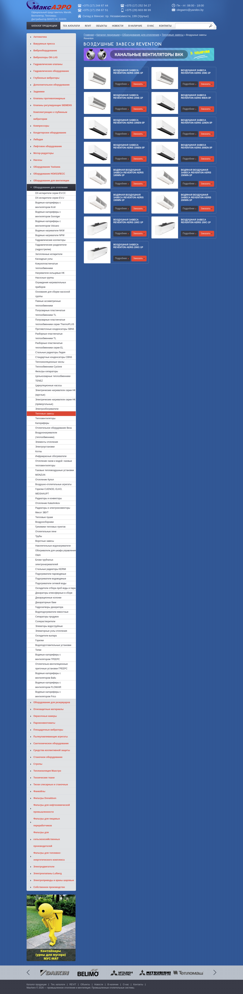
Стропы (37, 764)
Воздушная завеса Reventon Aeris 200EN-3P (196, 146)
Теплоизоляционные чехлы (49, 362)
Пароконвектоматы (44, 723)
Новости (117, 25)
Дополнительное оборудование (51, 84)
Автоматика (40, 37)
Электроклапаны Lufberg (47, 873)
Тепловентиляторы (45, 418)
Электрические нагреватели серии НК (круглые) (55, 392)
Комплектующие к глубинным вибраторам (50, 115)
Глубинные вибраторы (46, 78)
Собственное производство (49, 887)
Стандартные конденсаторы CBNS (53, 357)
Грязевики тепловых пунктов (50, 526)
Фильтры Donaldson (44, 798)
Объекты (101, 25)
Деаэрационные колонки (48, 597)
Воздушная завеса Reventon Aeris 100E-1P (128, 71)
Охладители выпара (46, 635)
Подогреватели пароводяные (50, 574)
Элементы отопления (46, 442)
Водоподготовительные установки (53, 645)
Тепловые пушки (44, 517)
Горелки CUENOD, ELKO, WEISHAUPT (48, 491)
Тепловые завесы (173, 34)
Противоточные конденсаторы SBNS (54, 329)
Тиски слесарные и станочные (50, 784)
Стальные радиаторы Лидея (50, 352)
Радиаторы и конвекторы (48, 498)
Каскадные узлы (44, 259)
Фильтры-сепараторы (46, 371)
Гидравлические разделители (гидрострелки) (50, 247)
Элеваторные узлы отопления (51, 631)
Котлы (38, 451)
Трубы (38, 536)
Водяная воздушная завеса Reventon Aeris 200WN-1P (196, 197)
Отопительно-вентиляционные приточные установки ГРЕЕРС (51, 666)
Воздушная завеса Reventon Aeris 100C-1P (128, 221)
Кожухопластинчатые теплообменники (46, 266)
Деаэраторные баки (45, 602)
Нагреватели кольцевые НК (50, 273)
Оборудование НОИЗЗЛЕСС (49, 173)
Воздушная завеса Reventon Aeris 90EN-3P (196, 96)
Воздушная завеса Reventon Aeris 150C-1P (196, 221)
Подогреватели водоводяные (50, 578)
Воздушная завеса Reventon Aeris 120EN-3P (196, 121)
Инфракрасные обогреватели (50, 456)
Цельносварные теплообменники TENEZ (52, 378)
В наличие (135, 25)
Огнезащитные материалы (48, 709)
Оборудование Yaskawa (46, 167)
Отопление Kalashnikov (47, 503)
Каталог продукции (44, 25)
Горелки (39, 640)
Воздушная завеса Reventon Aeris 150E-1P (196, 71)
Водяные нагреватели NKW (50, 230)
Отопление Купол (44, 479)
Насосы (37, 160)
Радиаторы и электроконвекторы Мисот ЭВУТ (52, 510)
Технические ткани (43, 777)
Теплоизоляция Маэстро (47, 770)
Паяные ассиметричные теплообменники (48, 303)
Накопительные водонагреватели (53, 545)
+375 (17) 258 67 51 (95, 10)
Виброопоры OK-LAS (45, 57)
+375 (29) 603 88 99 (138, 10)
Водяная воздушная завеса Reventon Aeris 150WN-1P (196, 173)
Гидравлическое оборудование (51, 71)
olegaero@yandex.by (190, 9)
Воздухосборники (44, 522)
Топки (38, 650)
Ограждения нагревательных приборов (50, 284)
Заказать (138, 84)
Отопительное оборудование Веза (53, 428)
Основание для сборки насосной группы (52, 294)
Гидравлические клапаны (47, 64)
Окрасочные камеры (45, 716)
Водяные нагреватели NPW (50, 235)
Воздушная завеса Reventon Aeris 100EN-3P (129, 121)
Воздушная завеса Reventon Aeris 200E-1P (128, 96)
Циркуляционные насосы (48, 385)
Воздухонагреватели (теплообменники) (46, 435)
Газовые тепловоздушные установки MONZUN (54, 472)
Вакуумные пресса (44, 43)
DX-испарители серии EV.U (49, 198)
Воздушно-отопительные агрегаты (53, 484)
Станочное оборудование (47, 757)
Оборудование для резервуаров (51, 702)
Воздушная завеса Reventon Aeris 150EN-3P (129, 146)
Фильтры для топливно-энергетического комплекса (49, 856)
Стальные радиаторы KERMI (50, 569)
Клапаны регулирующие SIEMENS (52, 105)
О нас (150, 25)
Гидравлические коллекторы (50, 240)
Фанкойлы (39, 791)
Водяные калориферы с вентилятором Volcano (48, 223)
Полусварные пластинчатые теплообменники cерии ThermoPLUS (54, 322)
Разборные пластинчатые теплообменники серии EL (49, 345)
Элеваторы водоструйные (49, 626)
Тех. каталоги (71, 25)
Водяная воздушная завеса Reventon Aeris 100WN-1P (128, 173)
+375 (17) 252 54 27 (138, 5)
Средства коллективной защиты (51, 750)
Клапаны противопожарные (49, 98)
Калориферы (42, 423)
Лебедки (38, 139)
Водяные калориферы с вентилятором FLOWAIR (48, 685)
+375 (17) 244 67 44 (95, 5)
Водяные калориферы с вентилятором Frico (48, 694)
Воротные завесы (44, 541)
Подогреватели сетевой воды (50, 583)
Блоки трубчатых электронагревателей (46, 562)
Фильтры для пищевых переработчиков (46, 822)
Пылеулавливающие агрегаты (50, 736)
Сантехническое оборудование (51, 743)
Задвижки (38, 91)
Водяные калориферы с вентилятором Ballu (48, 675)
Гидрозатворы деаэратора (49, 607)
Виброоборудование (45, 50)
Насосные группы (44, 277)
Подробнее (121, 84)
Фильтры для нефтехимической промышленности (51, 808)
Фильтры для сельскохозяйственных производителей (46, 839)
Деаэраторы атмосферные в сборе (53, 593)
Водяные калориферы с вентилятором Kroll (48, 205)
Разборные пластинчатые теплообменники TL (48, 336)
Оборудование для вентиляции (51, 180)
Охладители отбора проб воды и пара (55, 588)
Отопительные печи (45, 531)
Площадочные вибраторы (48, 729)
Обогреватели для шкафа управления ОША (55, 552)
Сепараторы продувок (47, 616)
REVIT (88, 25)
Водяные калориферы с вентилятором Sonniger (48, 214)
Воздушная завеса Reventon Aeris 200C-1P (128, 246)
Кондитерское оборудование (49, 132)
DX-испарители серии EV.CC (50, 193)
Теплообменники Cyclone (48, 366)
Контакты (165, 25)
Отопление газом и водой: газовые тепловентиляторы (53, 463)
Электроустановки (45, 446)
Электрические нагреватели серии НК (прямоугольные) (55, 401)
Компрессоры (41, 126)
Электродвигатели (43, 866)
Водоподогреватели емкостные (51, 612)
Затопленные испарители (48, 254)
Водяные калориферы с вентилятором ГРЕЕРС (48, 657)
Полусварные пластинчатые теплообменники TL (50, 312)
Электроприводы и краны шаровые (53, 880)
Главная (89, 34)
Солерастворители (45, 621)
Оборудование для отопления (140, 34)
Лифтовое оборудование (47, 146)
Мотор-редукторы (43, 153)
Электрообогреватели (46, 409)
